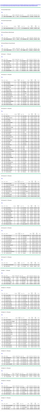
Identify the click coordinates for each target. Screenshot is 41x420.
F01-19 (1, 5)
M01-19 (19, 5)
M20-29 (22, 5)
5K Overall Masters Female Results (35, 4)
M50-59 (30, 5)
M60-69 (33, 5)
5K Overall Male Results (4, 4)
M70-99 (36, 5)
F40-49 (9, 5)
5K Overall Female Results (13, 4)
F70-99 (17, 5)
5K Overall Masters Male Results (23, 4)
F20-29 (4, 5)
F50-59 (12, 5)
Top (2, 12)
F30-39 (7, 5)
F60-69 (14, 5)
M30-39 (25, 5)
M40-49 (28, 5)
